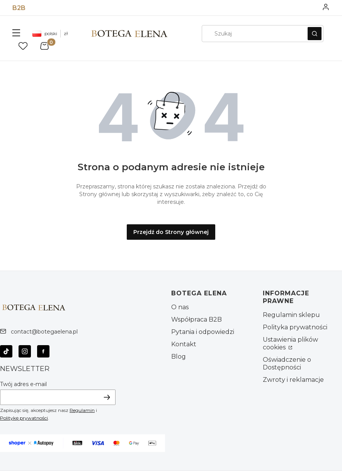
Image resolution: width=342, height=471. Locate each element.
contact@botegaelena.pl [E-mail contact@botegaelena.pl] (44, 331)
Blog (178, 356)
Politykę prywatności (24, 418)
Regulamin (82, 410)
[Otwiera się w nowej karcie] (6, 351)
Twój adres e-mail (23, 384)
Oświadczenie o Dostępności (287, 363)
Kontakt (183, 344)
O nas (180, 307)
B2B (19, 8)
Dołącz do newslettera (107, 397)
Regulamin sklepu (291, 315)
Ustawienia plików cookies (290, 343)
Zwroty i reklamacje (293, 379)
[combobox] (252, 33)
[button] (16, 33)
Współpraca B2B (196, 319)
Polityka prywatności (295, 327)
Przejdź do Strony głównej (171, 232)
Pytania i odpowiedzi (202, 331)
